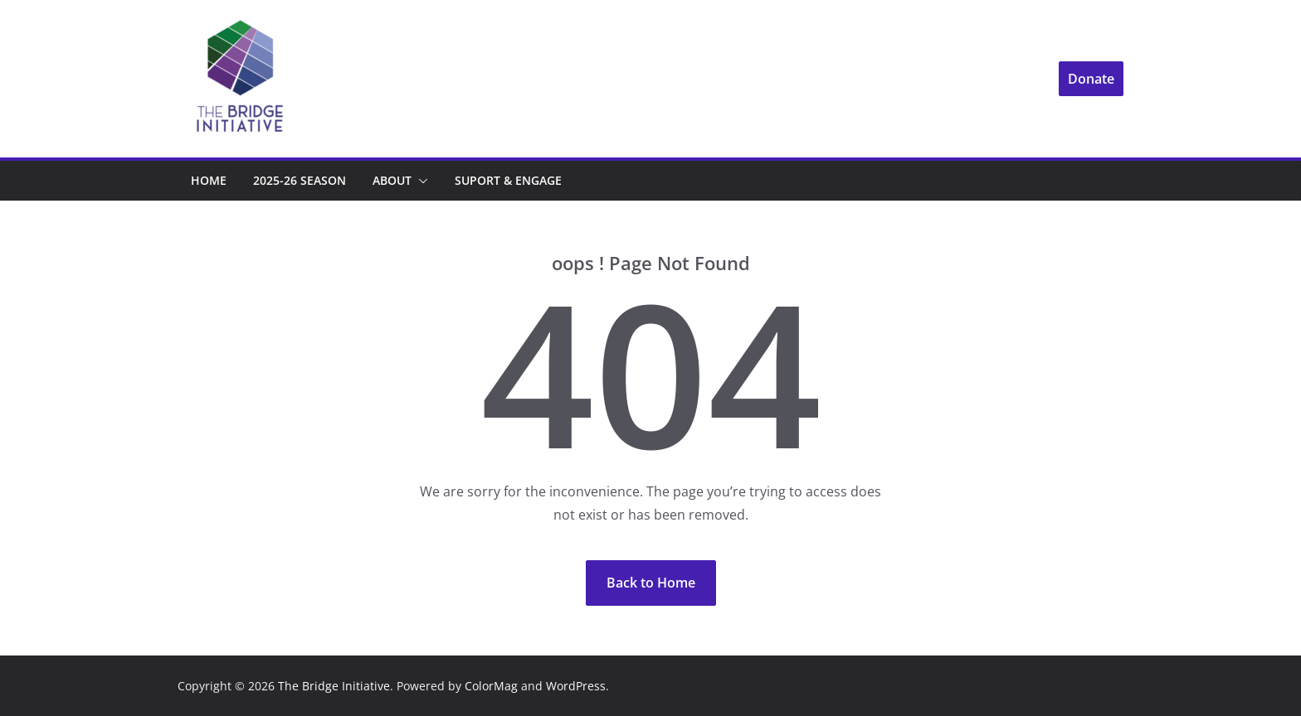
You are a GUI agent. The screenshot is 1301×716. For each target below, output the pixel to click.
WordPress (576, 686)
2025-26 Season (299, 180)
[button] (420, 180)
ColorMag (491, 686)
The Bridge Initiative (334, 686)
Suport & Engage (508, 180)
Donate (1091, 79)
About (392, 180)
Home (209, 180)
